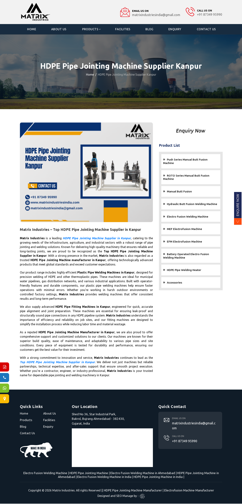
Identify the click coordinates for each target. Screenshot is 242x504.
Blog (150, 29)
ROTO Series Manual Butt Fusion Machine (198, 178)
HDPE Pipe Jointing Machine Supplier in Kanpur (97, 250)
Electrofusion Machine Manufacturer (189, 490)
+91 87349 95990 (184, 441)
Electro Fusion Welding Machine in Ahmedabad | (143, 473)
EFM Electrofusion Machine (196, 242)
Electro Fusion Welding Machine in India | (105, 477)
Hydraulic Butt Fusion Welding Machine (204, 204)
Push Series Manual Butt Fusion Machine (197, 162)
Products (90, 29)
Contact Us (206, 29)
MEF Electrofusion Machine (196, 230)
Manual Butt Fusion (191, 192)
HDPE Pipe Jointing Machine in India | (159, 477)
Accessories (186, 283)
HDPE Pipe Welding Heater (196, 271)
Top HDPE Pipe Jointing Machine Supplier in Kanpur (57, 374)
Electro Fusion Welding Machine (199, 217)
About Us (59, 29)
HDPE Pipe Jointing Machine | (89, 473)
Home (31, 29)
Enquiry (175, 29)
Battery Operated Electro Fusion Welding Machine (198, 256)
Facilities (122, 29)
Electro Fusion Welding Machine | (46, 473)
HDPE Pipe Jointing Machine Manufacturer (133, 490)
